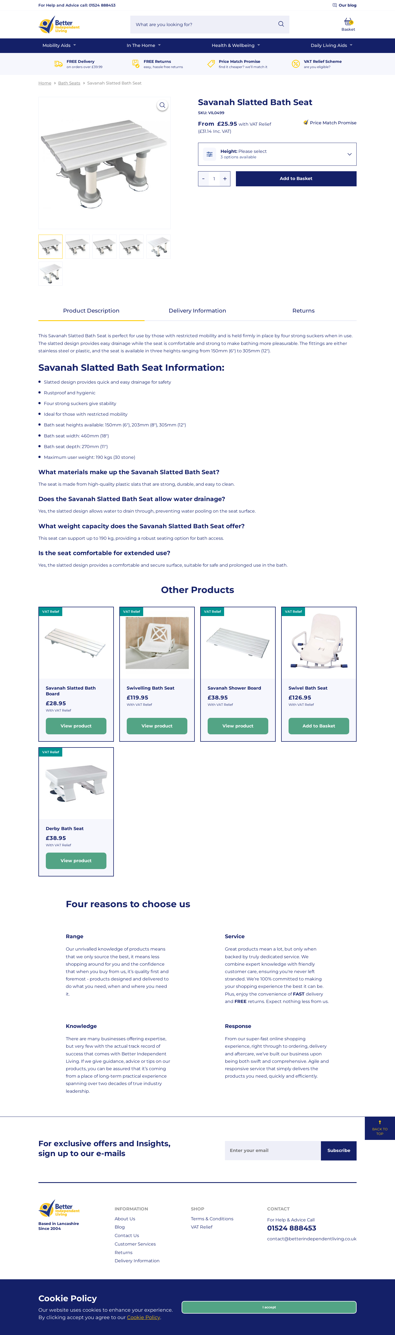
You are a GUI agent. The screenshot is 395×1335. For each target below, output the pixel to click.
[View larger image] (162, 105)
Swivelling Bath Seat (150, 688)
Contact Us (127, 1235)
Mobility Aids (56, 45)
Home (44, 83)
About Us (125, 1218)
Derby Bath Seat (65, 828)
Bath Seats (69, 83)
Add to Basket (296, 178)
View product (76, 726)
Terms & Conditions (212, 1218)
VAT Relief (201, 1227)
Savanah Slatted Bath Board (71, 690)
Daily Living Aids (329, 45)
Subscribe (339, 1150)
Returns (303, 310)
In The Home (141, 45)
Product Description (91, 310)
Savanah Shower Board (234, 688)
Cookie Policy (143, 1317)
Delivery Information (197, 310)
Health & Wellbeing (233, 45)
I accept (269, 1307)
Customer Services (135, 1244)
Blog (120, 1227)
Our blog (345, 5)
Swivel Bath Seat (308, 688)
